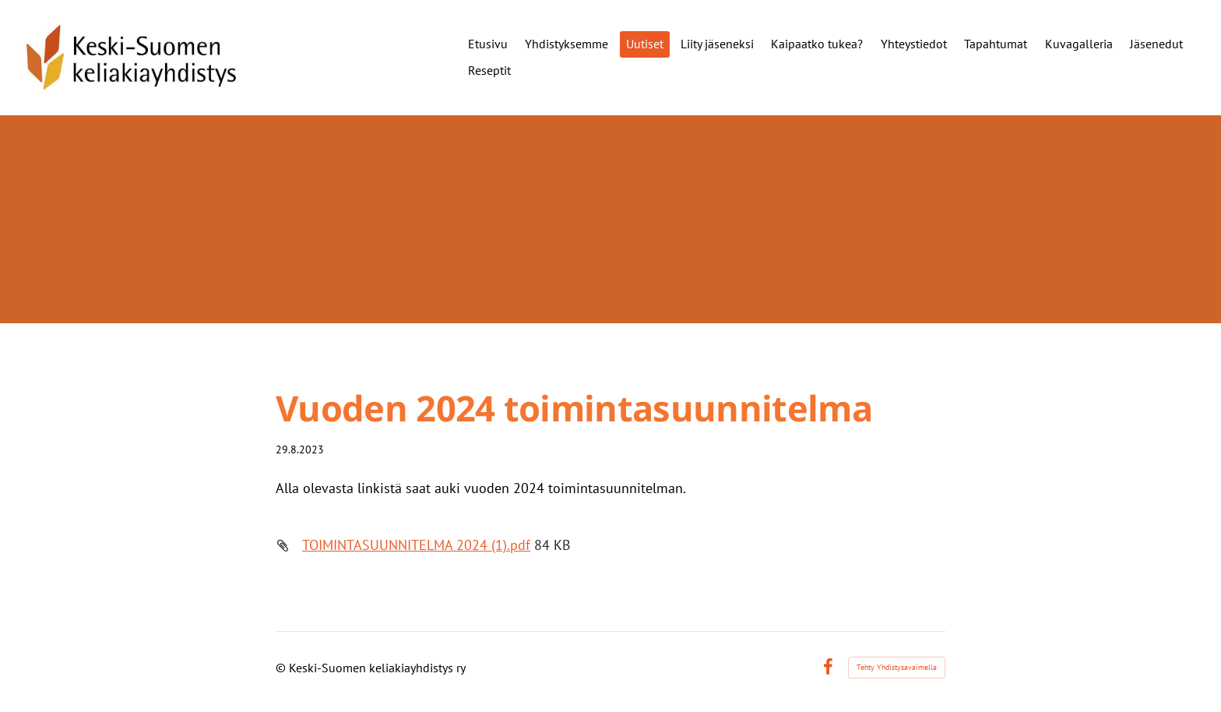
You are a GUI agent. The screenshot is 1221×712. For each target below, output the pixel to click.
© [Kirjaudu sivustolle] (282, 667)
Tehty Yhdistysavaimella (897, 667)
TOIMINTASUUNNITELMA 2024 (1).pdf (416, 545)
